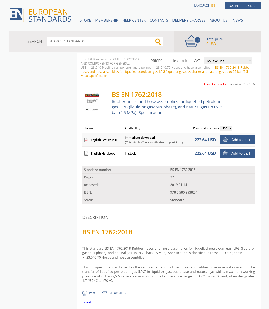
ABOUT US (219, 20)
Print (92, 293)
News (238, 20)
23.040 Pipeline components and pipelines (121, 67)
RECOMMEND (117, 293)
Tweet (86, 302)
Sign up (251, 6)
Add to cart (240, 140)
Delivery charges (188, 20)
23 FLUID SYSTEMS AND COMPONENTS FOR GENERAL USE (110, 63)
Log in (233, 6)
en (213, 5)
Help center (134, 20)
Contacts (159, 20)
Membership (106, 20)
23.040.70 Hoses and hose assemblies (183, 67)
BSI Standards (97, 59)
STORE (85, 20)
